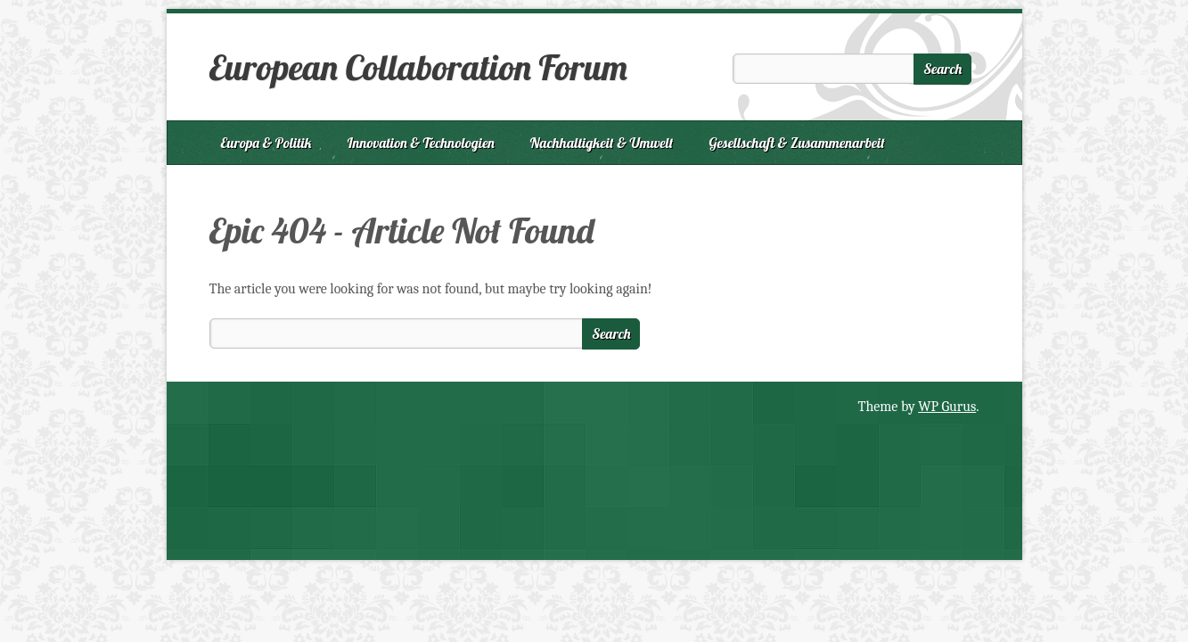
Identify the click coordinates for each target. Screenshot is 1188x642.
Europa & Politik (266, 143)
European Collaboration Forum (418, 67)
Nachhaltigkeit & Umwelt (602, 143)
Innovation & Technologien (421, 143)
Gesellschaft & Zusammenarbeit (797, 143)
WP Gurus (947, 407)
